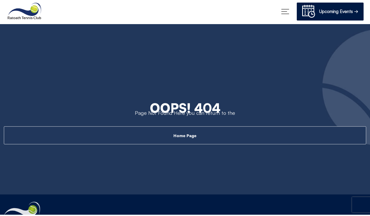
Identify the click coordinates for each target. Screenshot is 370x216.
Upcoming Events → (330, 12)
